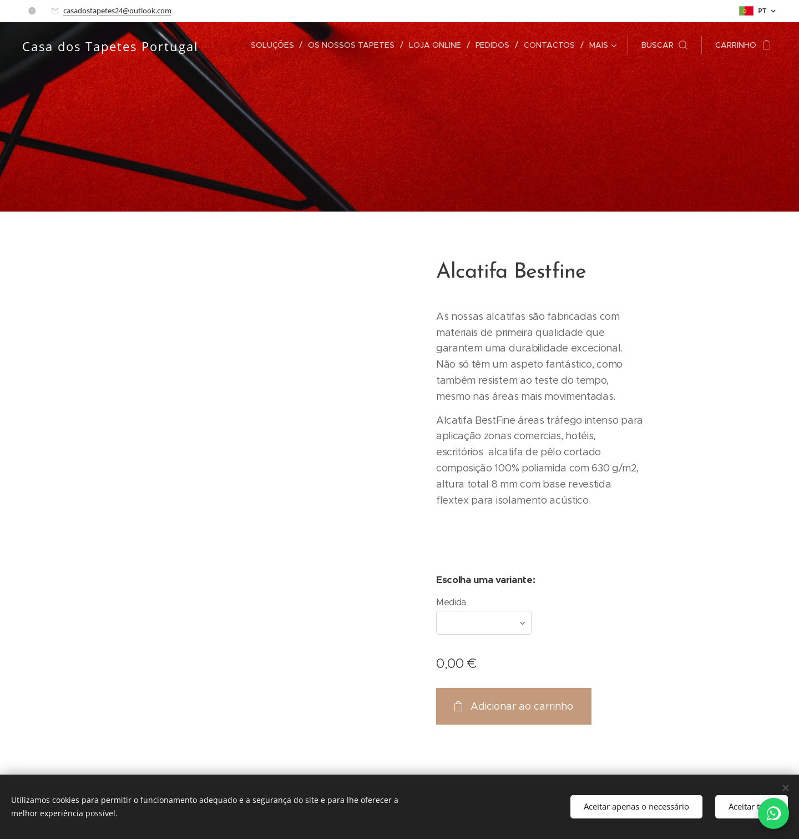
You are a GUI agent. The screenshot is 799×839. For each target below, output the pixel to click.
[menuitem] (277, 45)
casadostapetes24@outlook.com (117, 11)
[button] (664, 45)
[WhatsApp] (773, 813)
